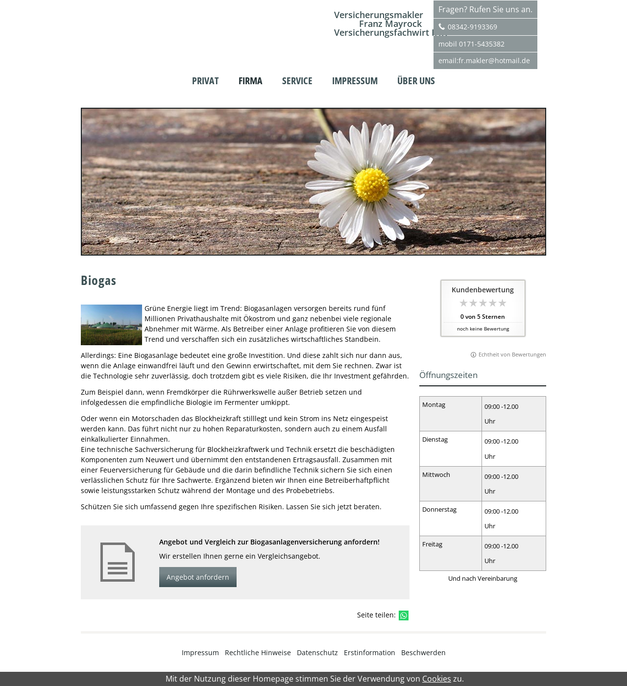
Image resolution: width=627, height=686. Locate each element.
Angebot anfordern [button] (198, 577)
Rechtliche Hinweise (258, 652)
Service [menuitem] (297, 81)
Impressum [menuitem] (355, 81)
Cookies (436, 679)
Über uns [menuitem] (416, 81)
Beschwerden (423, 652)
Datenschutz (317, 652)
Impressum (200, 652)
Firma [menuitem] (251, 81)
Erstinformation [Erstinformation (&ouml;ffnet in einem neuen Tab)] (369, 652)
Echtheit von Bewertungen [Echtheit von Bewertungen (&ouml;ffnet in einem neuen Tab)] (512, 354)
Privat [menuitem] (205, 81)
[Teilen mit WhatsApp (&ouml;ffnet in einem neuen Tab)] (404, 615)
